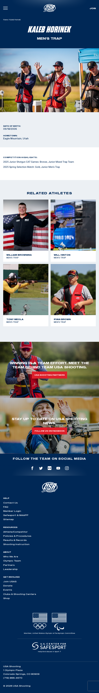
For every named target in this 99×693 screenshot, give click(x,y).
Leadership (10, 569)
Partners (9, 565)
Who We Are (10, 556)
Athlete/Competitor (15, 531)
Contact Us (10, 502)
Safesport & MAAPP (15, 515)
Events (7, 589)
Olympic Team (12, 560)
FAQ (5, 507)
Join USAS (9, 581)
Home (5, 20)
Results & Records (15, 540)
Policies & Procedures (17, 536)
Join (93, 8)
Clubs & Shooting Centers (19, 594)
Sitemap (8, 519)
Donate (7, 585)
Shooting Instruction (16, 544)
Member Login (12, 511)
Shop (6, 598)
